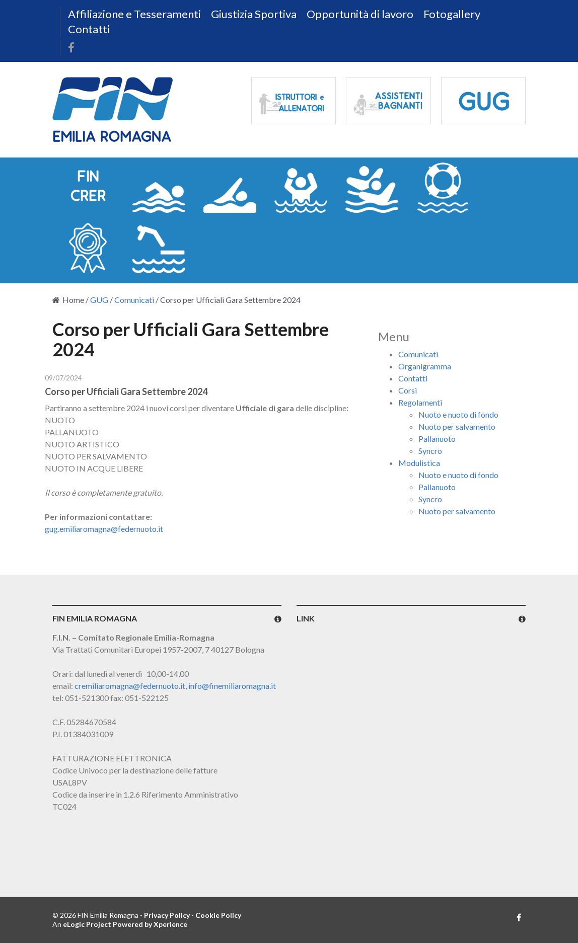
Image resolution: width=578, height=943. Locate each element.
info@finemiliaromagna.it (232, 685)
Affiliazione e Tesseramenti (134, 14)
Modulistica (419, 462)
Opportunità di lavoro (360, 14)
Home (68, 299)
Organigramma (424, 366)
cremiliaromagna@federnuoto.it (130, 685)
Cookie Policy (218, 915)
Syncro (430, 450)
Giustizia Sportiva (254, 14)
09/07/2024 (63, 377)
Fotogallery (451, 14)
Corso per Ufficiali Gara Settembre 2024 (126, 391)
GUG (99, 299)
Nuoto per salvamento (456, 426)
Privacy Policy (167, 915)
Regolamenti (420, 402)
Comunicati (134, 299)
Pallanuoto (437, 438)
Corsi (407, 390)
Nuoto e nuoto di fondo (458, 414)
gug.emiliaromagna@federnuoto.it (104, 528)
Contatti (89, 29)
